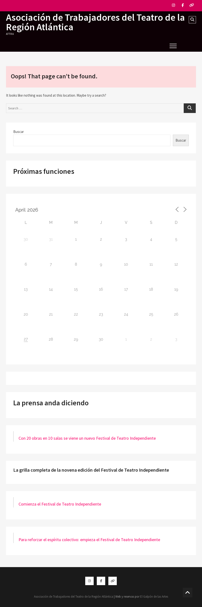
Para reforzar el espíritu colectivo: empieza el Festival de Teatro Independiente (89, 539)
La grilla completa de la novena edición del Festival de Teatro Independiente (91, 470)
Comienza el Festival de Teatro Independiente (60, 504)
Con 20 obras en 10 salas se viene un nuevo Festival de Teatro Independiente (87, 438)
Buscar (18, 131)
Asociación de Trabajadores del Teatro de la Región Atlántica (95, 22)
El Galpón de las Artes (154, 596)
